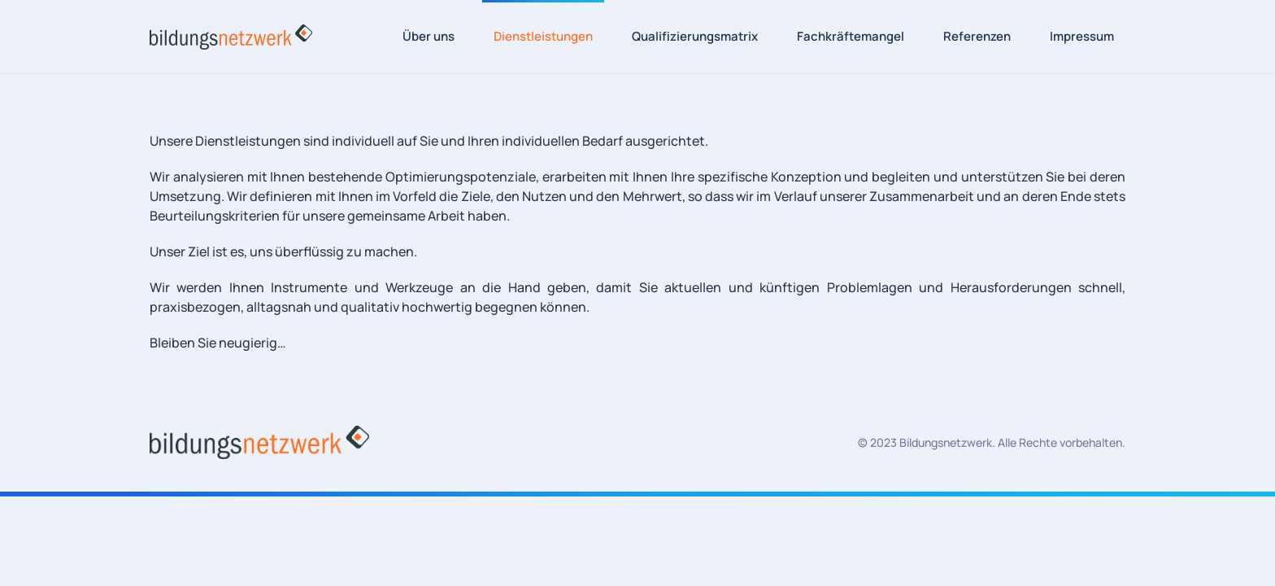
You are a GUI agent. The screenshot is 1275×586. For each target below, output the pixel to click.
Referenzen (977, 36)
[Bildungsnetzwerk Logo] (259, 441)
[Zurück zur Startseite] (231, 36)
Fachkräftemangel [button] (850, 36)
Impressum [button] (1082, 36)
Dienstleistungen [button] (543, 36)
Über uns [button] (429, 36)
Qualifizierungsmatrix (695, 36)
